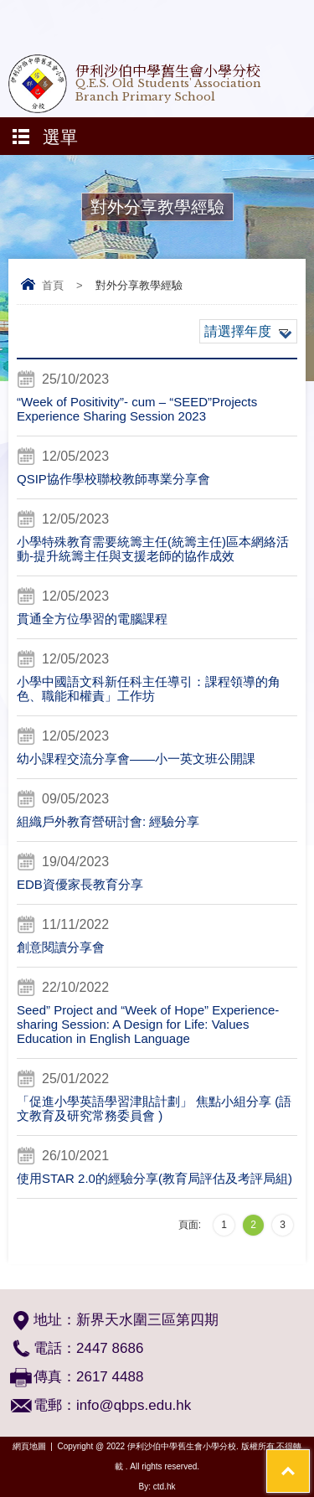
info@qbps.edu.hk (133, 1405)
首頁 (53, 285)
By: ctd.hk (157, 1486)
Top (309, 1460)
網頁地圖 (29, 1446)
